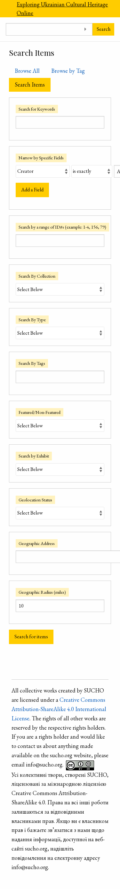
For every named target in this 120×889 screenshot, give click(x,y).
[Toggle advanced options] (85, 29)
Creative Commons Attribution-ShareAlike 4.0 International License (59, 709)
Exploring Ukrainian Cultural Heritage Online (62, 9)
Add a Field (32, 189)
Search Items (30, 84)
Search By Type (32, 319)
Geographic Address (37, 543)
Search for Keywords (37, 109)
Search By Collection (37, 276)
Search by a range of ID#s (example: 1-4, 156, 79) (62, 227)
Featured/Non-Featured (39, 412)
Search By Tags (32, 363)
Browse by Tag (68, 70)
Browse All (27, 70)
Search (103, 29)
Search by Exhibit (34, 456)
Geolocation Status (35, 500)
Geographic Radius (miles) (42, 592)
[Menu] (5, 8)
